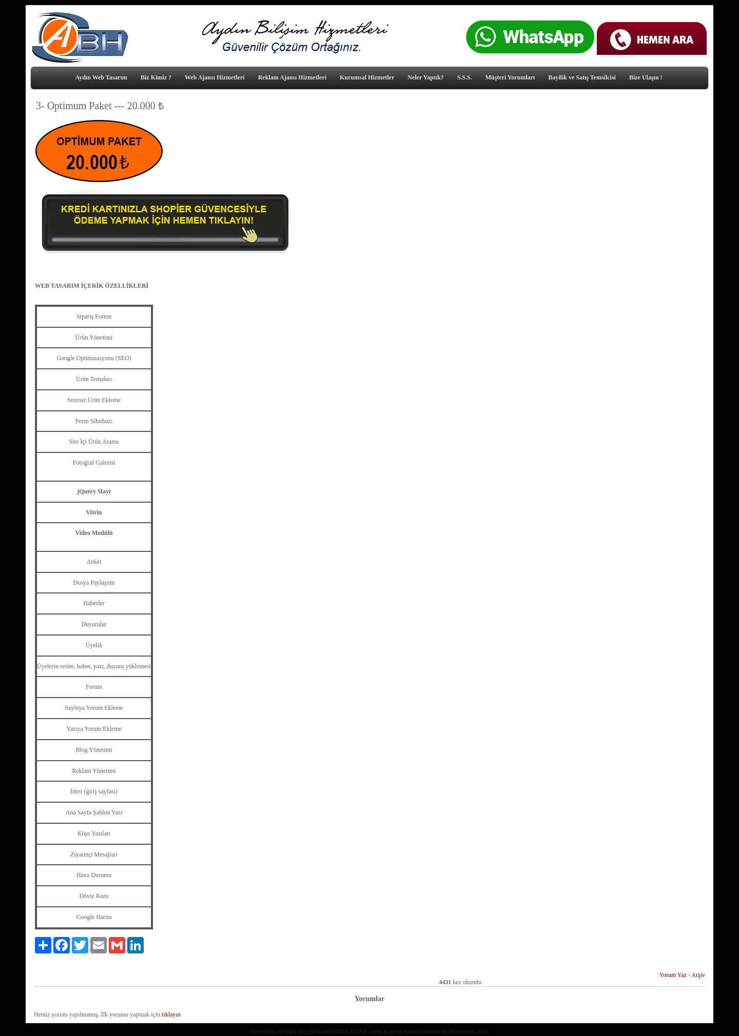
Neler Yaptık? (425, 77)
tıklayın (171, 1014)
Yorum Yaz (673, 975)
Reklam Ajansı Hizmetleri (292, 77)
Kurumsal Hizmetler (367, 77)
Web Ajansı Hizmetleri (215, 77)
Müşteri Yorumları (510, 77)
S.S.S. (464, 77)
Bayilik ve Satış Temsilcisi (582, 77)
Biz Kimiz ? (156, 77)
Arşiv (698, 975)
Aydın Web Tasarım (101, 77)
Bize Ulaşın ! (646, 77)
